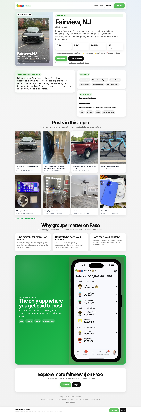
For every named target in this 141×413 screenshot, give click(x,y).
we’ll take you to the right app (79, 63)
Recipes (87, 399)
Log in (101, 5)
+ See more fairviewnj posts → (26, 218)
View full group (76, 58)
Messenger (50, 399)
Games (93, 399)
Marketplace (80, 399)
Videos (72, 399)
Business (64, 399)
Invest (108, 6)
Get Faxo (119, 6)
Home (96, 5)
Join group (61, 58)
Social (43, 399)
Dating (58, 399)
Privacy (78, 397)
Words (98, 399)
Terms (73, 397)
